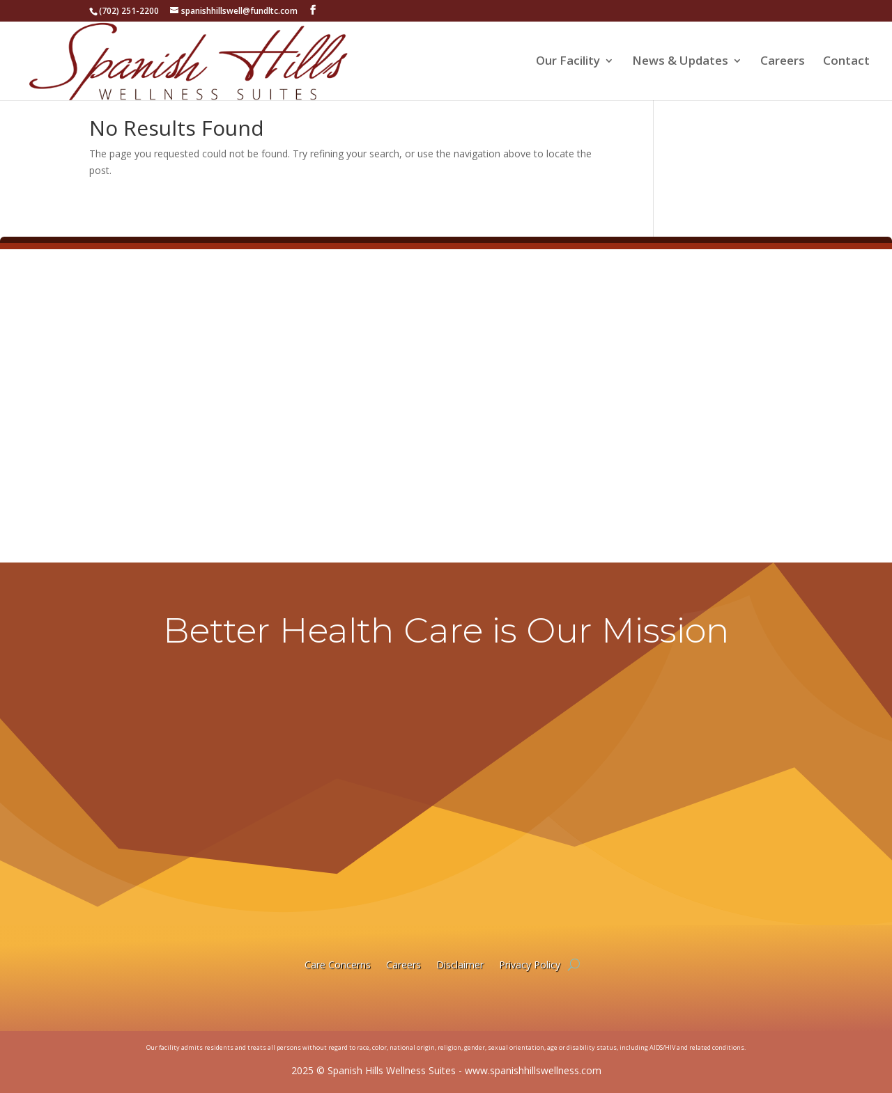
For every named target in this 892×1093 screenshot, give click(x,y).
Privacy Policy (529, 964)
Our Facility (568, 62)
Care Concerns (338, 964)
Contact (846, 62)
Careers (782, 62)
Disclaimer (460, 964)
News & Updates (680, 62)
